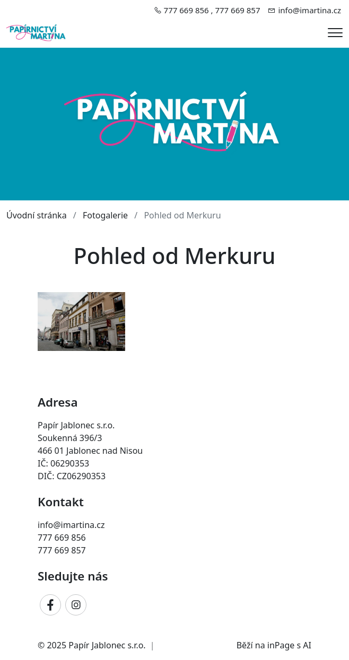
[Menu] (335, 32)
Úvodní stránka (36, 215)
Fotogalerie (105, 215)
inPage (281, 645)
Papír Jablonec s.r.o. (106, 645)
